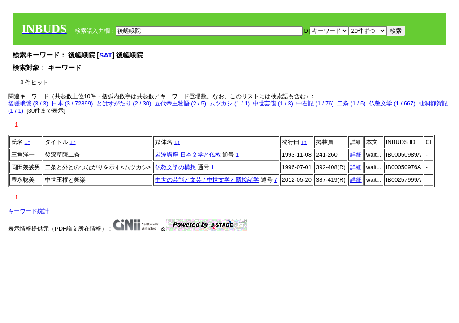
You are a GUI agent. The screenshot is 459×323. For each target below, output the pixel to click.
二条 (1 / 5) (351, 103)
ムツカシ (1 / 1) (229, 103)
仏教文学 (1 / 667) (392, 103)
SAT (105, 55)
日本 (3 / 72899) (72, 103)
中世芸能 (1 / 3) (273, 103)
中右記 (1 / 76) (315, 103)
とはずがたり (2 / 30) (124, 103)
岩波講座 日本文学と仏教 (188, 154)
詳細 (356, 154)
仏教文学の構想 (175, 167)
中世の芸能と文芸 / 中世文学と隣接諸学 (207, 179)
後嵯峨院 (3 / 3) (28, 103)
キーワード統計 (28, 211)
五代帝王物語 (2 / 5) (181, 103)
